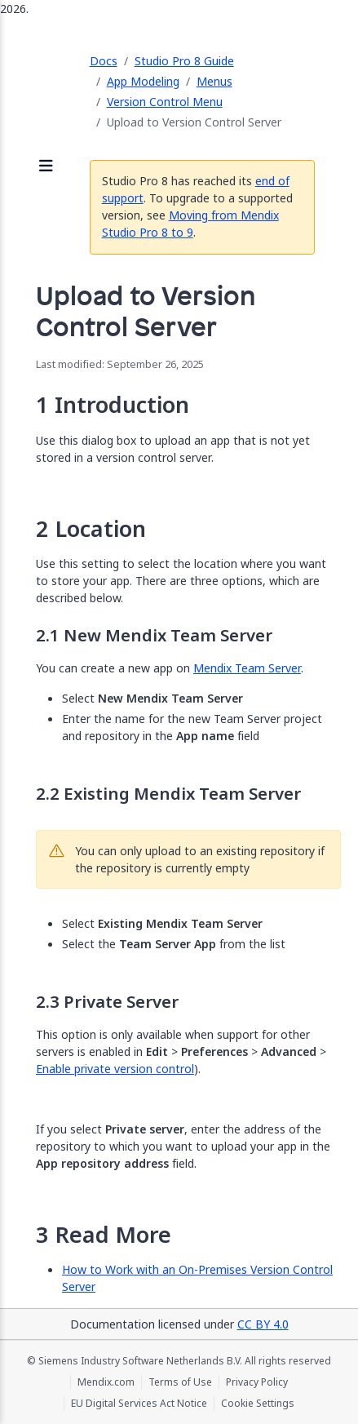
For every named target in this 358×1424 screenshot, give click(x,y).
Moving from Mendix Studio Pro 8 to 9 (190, 223)
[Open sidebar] (46, 166)
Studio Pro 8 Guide (184, 60)
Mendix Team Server (247, 668)
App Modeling (143, 81)
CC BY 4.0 (263, 1324)
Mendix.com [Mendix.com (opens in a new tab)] (106, 1382)
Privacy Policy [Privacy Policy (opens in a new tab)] (257, 1382)
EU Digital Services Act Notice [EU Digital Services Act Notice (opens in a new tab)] (139, 1403)
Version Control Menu (165, 101)
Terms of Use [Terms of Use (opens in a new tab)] (180, 1382)
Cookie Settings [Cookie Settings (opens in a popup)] (257, 1403)
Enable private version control (115, 1068)
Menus (214, 81)
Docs (103, 60)
